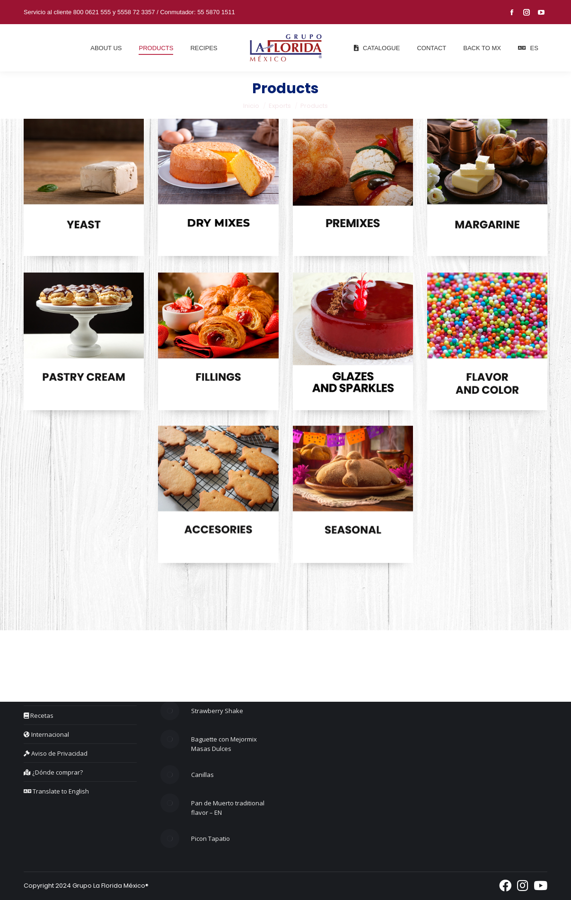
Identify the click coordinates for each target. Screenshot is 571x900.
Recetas (38, 715)
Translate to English (56, 791)
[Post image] (169, 710)
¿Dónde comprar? (53, 772)
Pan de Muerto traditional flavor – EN (227, 808)
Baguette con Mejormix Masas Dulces (224, 744)
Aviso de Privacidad (56, 753)
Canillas (202, 774)
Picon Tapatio (210, 838)
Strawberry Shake (217, 710)
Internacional (46, 734)
